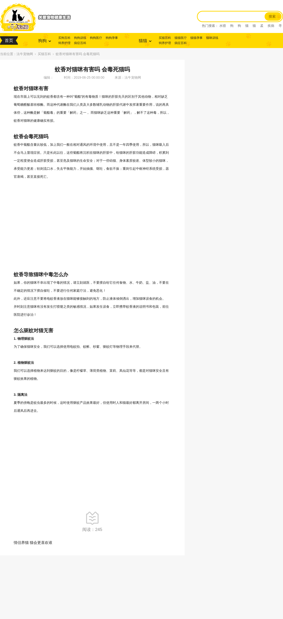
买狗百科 (64, 38)
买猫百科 (165, 38)
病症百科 (80, 43)
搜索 (272, 16)
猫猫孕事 (196, 38)
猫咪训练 (212, 38)
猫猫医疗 (181, 38)
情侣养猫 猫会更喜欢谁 (33, 543)
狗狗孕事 (112, 38)
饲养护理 (64, 43)
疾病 (271, 26)
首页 (9, 40)
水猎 (222, 26)
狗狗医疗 (96, 38)
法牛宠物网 (25, 54)
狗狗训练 (80, 38)
